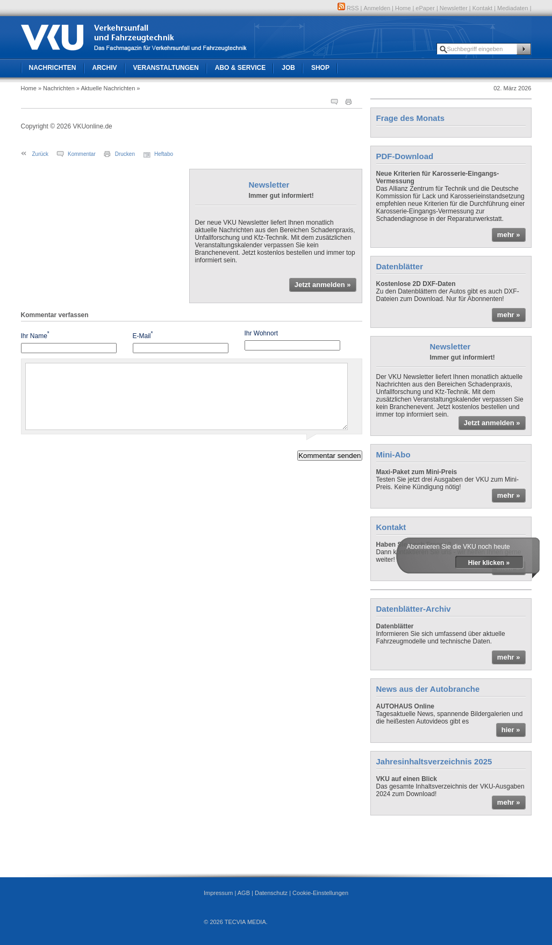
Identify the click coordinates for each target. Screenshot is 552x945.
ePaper (424, 8)
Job (288, 67)
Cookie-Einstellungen (320, 893)
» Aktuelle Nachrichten (105, 88)
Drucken (125, 154)
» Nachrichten (56, 88)
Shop (320, 67)
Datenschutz (271, 893)
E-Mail (143, 335)
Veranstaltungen (166, 67)
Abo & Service (240, 67)
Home (403, 8)
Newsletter (454, 8)
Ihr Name (35, 335)
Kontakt (482, 8)
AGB (244, 893)
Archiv (104, 67)
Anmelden (377, 8)
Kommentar (82, 154)
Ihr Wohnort (261, 333)
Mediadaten (512, 8)
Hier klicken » (489, 563)
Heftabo (163, 154)
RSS (348, 8)
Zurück (40, 154)
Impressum (218, 893)
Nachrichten (52, 67)
